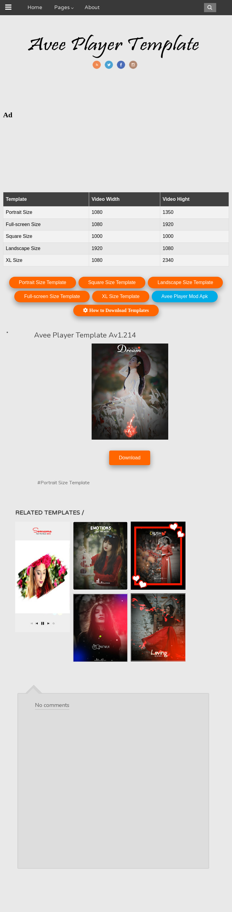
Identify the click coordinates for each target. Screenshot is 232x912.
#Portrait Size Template (63, 482)
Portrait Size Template (42, 282)
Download (129, 457)
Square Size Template (112, 282)
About (92, 7)
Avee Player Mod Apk (184, 296)
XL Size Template (121, 296)
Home (34, 7)
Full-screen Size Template (52, 296)
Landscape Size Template (185, 282)
